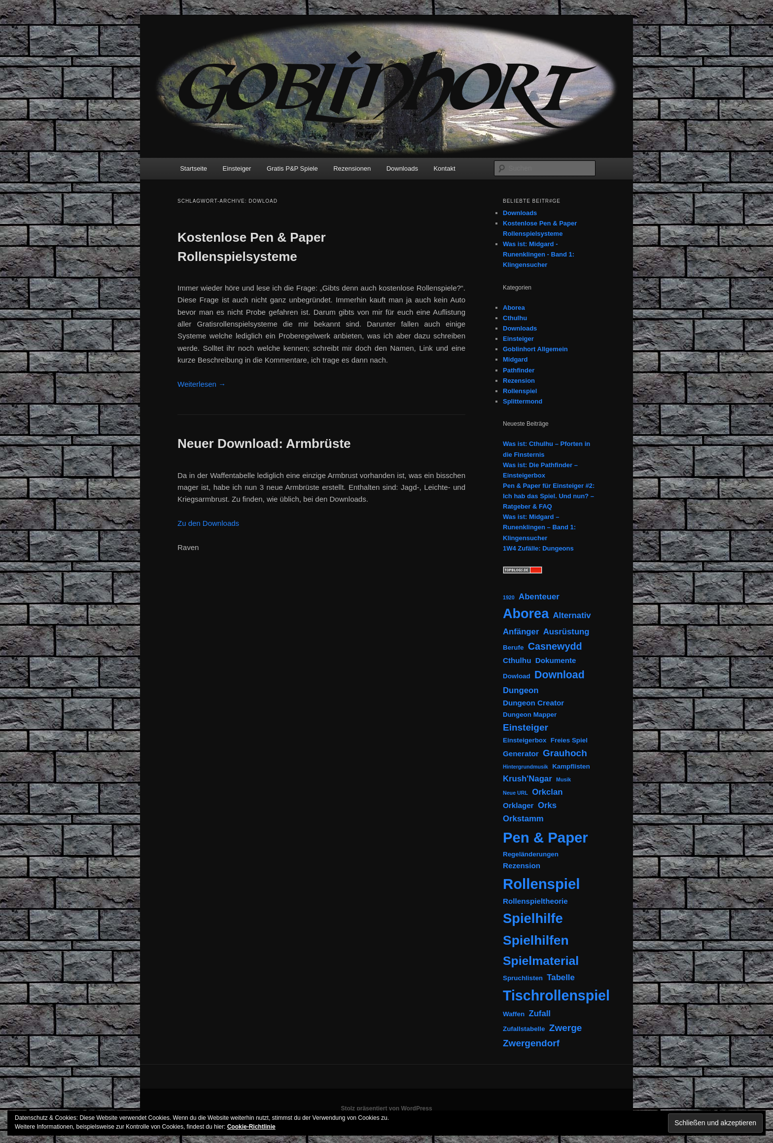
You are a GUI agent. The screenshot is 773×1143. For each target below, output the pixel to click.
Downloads (402, 168)
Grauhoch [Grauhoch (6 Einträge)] (565, 753)
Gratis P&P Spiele (292, 168)
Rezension (519, 380)
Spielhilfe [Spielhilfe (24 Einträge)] (533, 918)
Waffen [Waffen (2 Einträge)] (514, 1014)
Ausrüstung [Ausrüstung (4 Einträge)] (566, 631)
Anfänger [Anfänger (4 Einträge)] (521, 631)
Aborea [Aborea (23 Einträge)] (526, 613)
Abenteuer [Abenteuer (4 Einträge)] (539, 596)
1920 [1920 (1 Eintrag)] (509, 597)
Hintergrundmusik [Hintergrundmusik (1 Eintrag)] (525, 767)
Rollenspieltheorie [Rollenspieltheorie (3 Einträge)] (535, 901)
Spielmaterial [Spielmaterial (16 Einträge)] (541, 960)
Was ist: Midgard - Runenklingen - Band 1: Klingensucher (538, 254)
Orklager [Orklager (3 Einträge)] (518, 805)
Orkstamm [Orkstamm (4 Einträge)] (523, 818)
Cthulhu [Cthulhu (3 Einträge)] (517, 660)
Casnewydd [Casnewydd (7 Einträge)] (555, 646)
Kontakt (444, 168)
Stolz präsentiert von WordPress (386, 1108)
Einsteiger (237, 168)
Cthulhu (515, 318)
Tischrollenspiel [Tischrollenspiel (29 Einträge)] (556, 995)
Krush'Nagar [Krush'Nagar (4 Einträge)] (527, 778)
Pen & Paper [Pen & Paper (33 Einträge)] (545, 837)
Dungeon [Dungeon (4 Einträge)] (520, 690)
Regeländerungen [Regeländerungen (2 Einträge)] (531, 854)
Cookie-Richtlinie (251, 1126)
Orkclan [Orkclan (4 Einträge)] (547, 792)
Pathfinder (518, 370)
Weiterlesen (201, 384)
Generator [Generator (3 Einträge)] (521, 753)
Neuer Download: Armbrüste (264, 443)
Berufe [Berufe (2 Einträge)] (513, 647)
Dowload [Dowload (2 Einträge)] (516, 676)
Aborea (514, 307)
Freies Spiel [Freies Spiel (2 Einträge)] (569, 740)
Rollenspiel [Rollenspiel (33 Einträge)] (541, 884)
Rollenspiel (520, 391)
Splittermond (522, 401)
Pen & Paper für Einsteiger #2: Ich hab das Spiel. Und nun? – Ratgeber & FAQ (549, 496)
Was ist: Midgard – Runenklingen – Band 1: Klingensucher (539, 527)
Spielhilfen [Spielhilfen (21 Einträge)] (536, 940)
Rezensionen (352, 168)
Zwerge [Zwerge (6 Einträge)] (565, 1028)
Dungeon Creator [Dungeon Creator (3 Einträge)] (533, 703)
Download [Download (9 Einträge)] (559, 675)
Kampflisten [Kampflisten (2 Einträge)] (571, 766)
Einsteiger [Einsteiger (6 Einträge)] (525, 727)
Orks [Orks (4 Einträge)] (547, 805)
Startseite (193, 168)
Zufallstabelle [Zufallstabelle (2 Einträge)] (524, 1028)
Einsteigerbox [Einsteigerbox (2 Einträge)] (524, 740)
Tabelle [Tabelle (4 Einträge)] (560, 977)
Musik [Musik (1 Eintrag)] (563, 779)
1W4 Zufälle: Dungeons (538, 548)
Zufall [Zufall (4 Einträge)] (539, 1013)
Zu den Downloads (208, 523)
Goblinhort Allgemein (535, 349)
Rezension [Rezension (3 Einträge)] (521, 865)
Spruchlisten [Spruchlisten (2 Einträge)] (523, 978)
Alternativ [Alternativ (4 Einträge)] (572, 615)
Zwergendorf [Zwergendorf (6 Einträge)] (531, 1043)
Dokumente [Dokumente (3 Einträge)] (555, 660)
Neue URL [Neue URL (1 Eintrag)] (515, 793)
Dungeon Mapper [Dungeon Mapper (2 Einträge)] (530, 714)
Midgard (515, 359)
